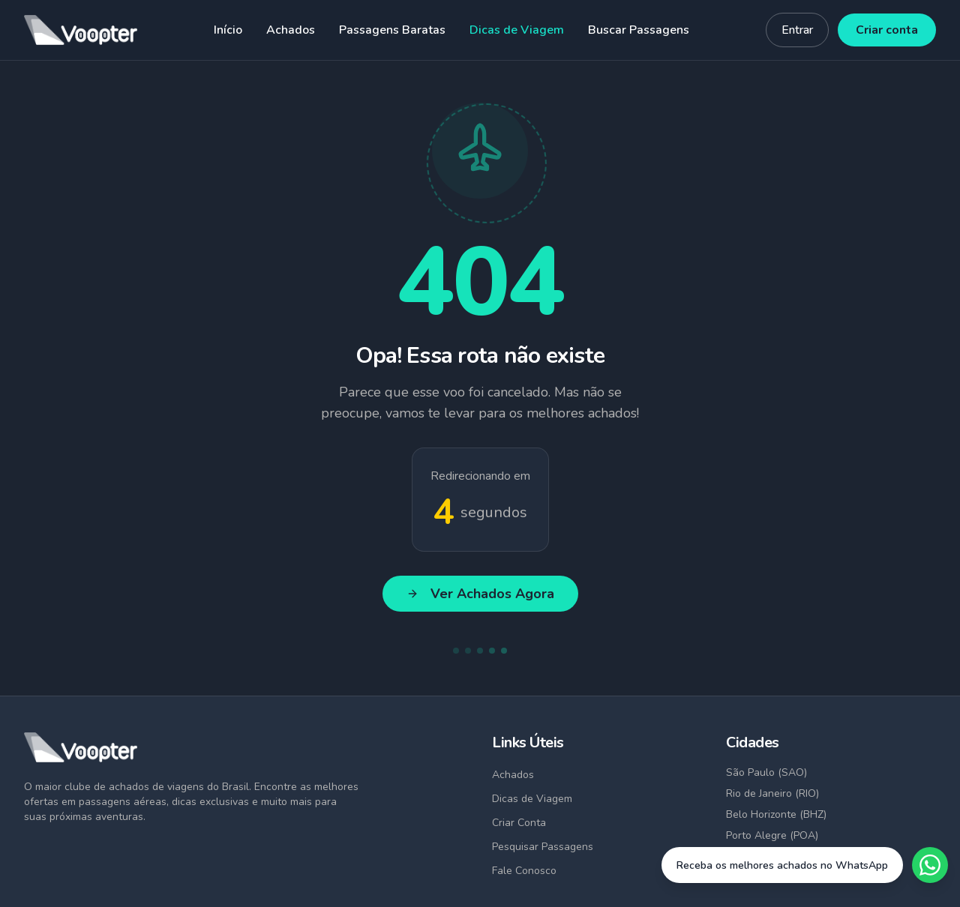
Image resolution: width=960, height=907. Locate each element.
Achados (290, 30)
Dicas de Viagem (517, 30)
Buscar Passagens (638, 30)
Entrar (797, 30)
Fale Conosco (524, 871)
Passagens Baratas (392, 30)
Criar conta (887, 30)
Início (228, 30)
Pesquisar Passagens (542, 847)
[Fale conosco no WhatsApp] (805, 865)
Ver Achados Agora (480, 594)
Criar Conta (519, 823)
